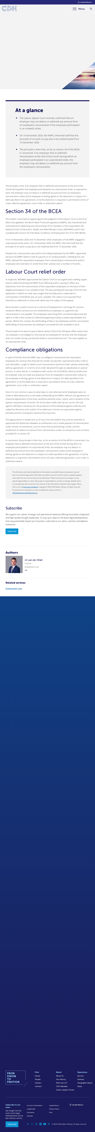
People (38, 1079)
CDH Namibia (61, 1086)
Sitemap (30, 1116)
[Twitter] (32, 1124)
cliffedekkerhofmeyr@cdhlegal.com (24, 493)
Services (80, 1079)
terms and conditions (30, 487)
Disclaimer (30, 1112)
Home (37, 1076)
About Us (60, 1076)
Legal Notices (54, 1105)
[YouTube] (45, 1124)
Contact (38, 1086)
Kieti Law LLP (61, 1083)
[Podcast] (49, 1124)
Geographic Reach (84, 1083)
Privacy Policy (54, 1109)
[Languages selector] (85, 2)
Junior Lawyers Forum (65, 1090)
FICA (50, 1112)
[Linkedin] (40, 1124)
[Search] (91, 9)
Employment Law (14, 588)
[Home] (9, 9)
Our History (61, 1079)
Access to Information (34, 1105)
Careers (38, 1083)
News (79, 1086)
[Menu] (79, 8)
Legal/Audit (31, 1109)
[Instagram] (36, 1124)
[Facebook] (28, 1124)
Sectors (80, 1076)
